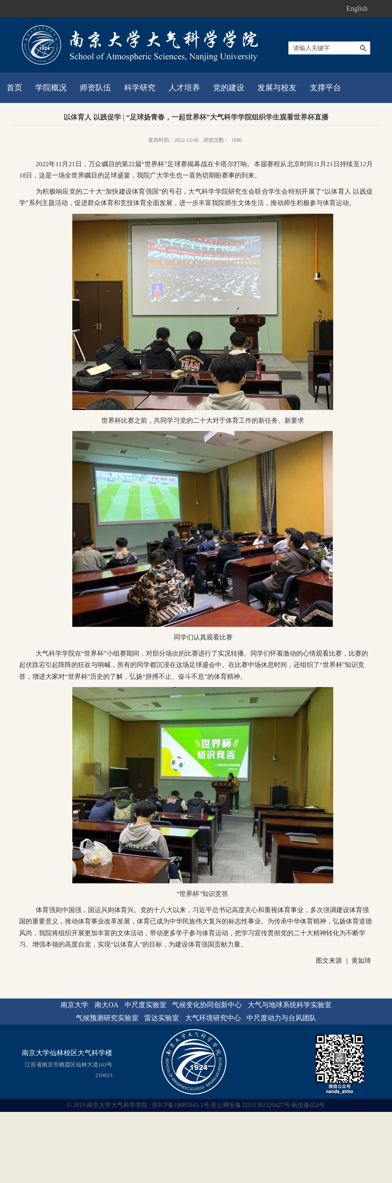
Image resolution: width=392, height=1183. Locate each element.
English (357, 8)
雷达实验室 (161, 1018)
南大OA (106, 1005)
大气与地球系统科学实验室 (289, 1005)
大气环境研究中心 (213, 1018)
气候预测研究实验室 (107, 1018)
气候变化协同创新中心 (207, 1005)
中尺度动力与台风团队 (281, 1018)
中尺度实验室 (145, 1005)
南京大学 (74, 1005)
